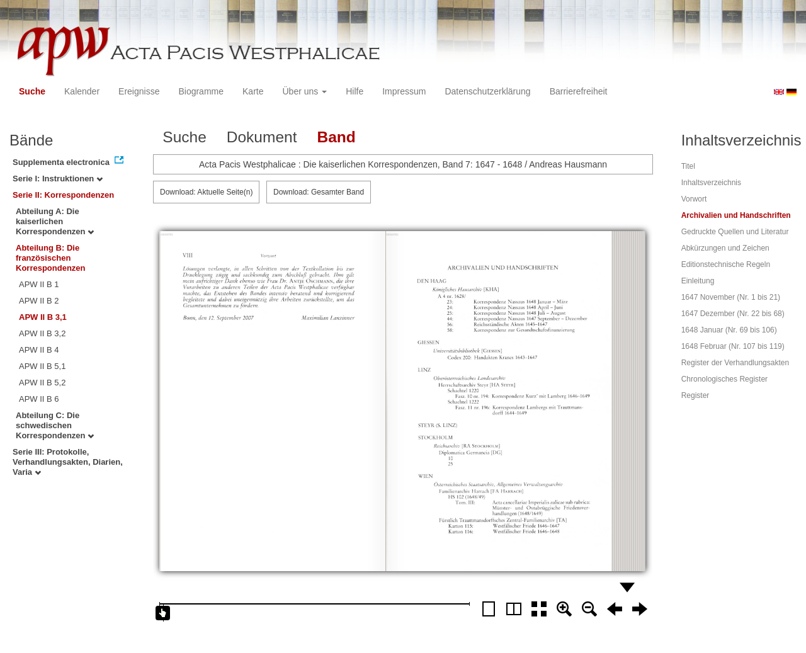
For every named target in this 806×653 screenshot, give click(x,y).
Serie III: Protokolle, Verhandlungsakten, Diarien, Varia (68, 462)
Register (695, 395)
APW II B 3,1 (43, 317)
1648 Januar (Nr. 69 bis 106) (729, 330)
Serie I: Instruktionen (58, 178)
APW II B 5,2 (42, 382)
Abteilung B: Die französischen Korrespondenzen (51, 258)
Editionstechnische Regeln (725, 264)
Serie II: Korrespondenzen (63, 195)
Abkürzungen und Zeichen (725, 248)
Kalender (81, 91)
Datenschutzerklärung (487, 91)
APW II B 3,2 (42, 333)
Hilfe (354, 91)
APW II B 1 (39, 284)
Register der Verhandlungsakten (735, 362)
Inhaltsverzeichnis (711, 182)
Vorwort (694, 199)
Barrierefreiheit (579, 91)
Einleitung (698, 280)
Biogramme (201, 91)
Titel (688, 166)
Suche (32, 91)
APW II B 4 (39, 350)
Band (336, 136)
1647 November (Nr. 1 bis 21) (730, 297)
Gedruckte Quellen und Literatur (735, 231)
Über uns (305, 91)
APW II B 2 (39, 300)
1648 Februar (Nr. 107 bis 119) (733, 346)
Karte (252, 91)
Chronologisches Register (724, 379)
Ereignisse (138, 91)
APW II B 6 (39, 399)
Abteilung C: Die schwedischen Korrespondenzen (55, 425)
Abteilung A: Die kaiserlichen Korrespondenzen (55, 221)
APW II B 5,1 (42, 366)
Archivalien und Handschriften (736, 215)
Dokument (262, 136)
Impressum (404, 91)
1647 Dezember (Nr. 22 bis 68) (733, 313)
